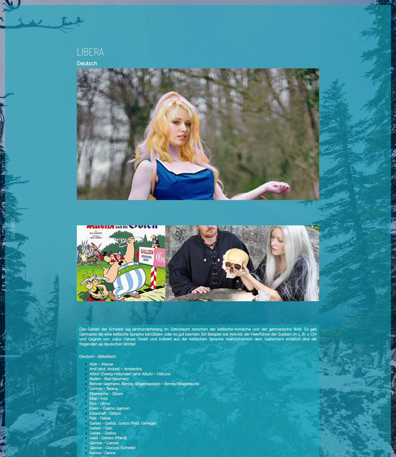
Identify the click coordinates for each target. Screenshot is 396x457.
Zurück (233, 438)
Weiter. (248, 438)
